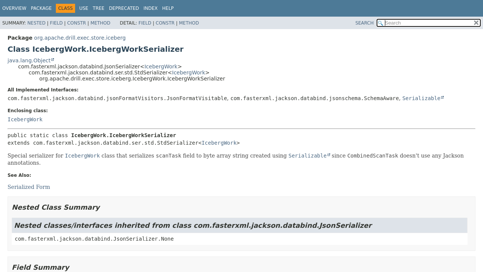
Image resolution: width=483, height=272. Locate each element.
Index (150, 8)
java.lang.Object (29, 60)
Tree (99, 8)
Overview (14, 8)
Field (56, 23)
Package (41, 8)
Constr (76, 23)
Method (101, 23)
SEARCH (364, 23)
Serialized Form (29, 187)
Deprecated (124, 8)
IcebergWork (161, 66)
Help (168, 8)
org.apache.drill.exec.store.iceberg (80, 38)
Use (83, 8)
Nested (36, 23)
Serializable (421, 98)
